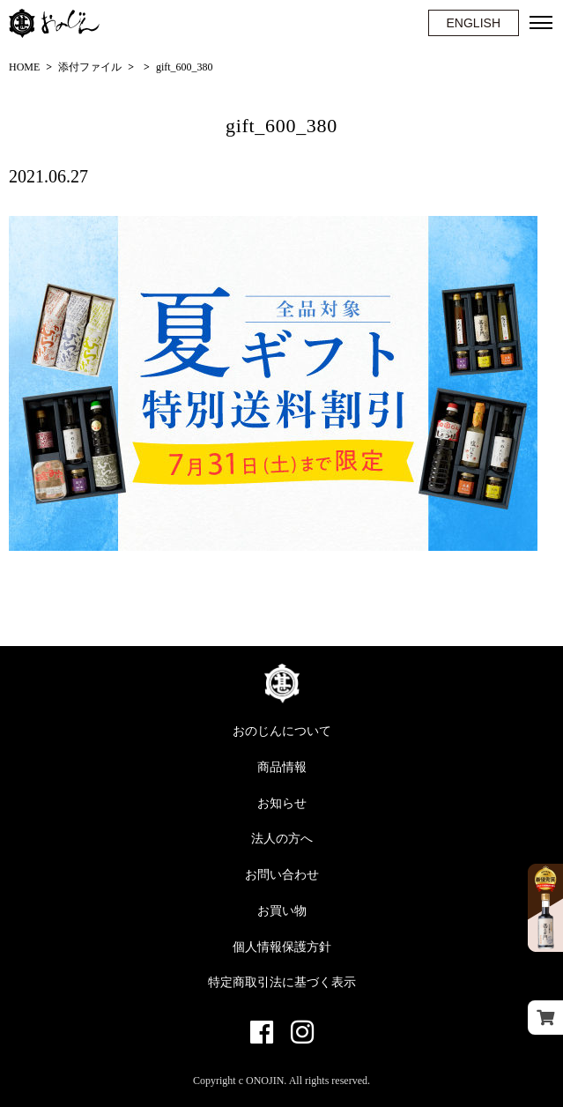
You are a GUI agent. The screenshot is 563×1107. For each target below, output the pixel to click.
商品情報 (282, 767)
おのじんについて (282, 731)
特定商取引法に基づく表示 (282, 982)
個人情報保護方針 (282, 947)
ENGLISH (473, 23)
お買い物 (282, 911)
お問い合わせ (282, 874)
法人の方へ (282, 838)
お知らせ (282, 803)
